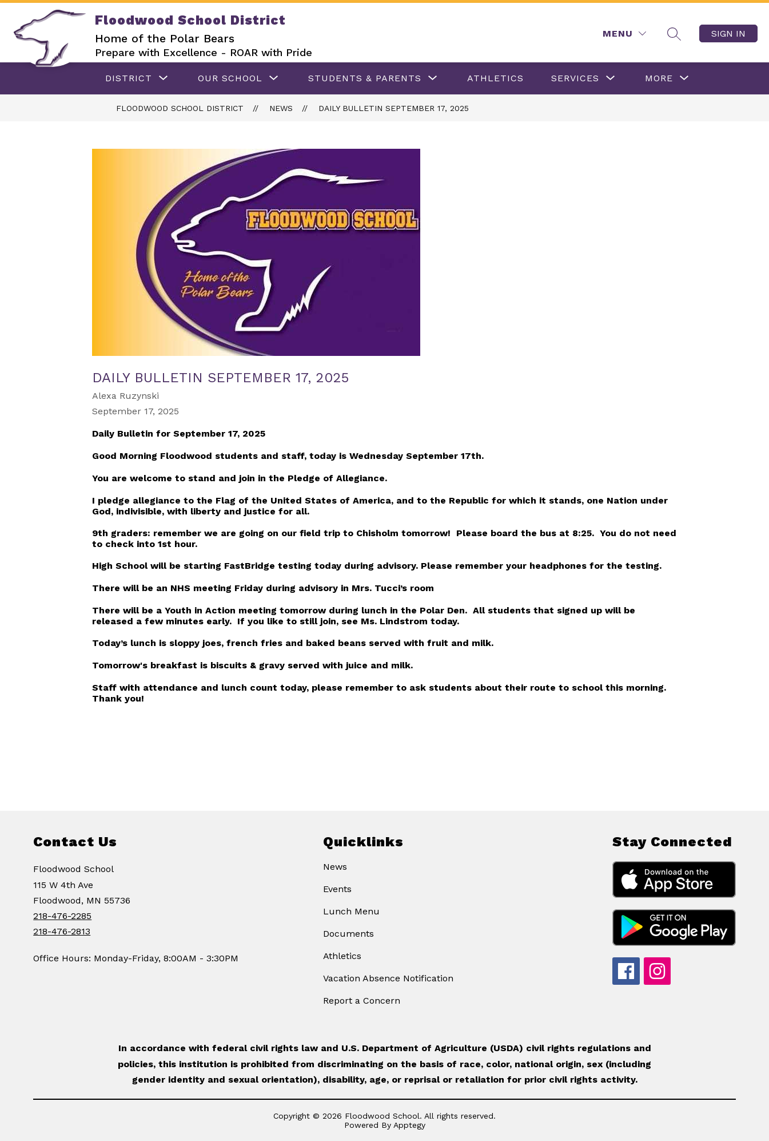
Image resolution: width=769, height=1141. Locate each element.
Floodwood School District (180, 108)
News (281, 108)
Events (337, 889)
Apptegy (409, 1125)
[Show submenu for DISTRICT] (128, 78)
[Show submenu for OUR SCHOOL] (230, 78)
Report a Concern (361, 1000)
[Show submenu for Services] (575, 78)
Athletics (342, 955)
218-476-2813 (61, 931)
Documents (348, 933)
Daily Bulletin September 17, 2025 (393, 108)
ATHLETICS (495, 78)
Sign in (728, 33)
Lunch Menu (351, 911)
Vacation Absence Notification (388, 978)
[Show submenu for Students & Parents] (364, 78)
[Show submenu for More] (659, 78)
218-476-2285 (62, 915)
